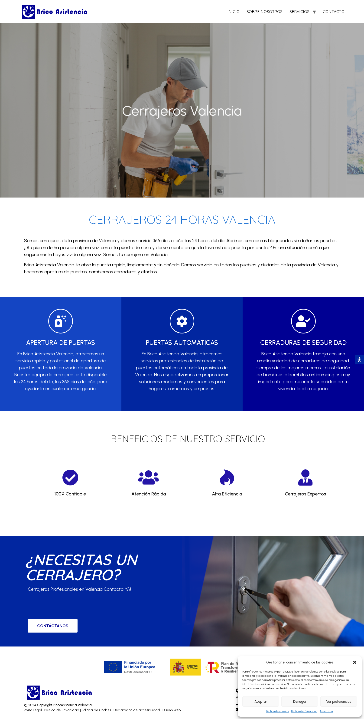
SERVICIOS (299, 11)
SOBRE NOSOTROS (265, 11)
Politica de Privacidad (62, 710)
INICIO (234, 11)
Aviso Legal (326, 711)
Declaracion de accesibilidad (137, 710)
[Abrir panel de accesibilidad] (359, 359)
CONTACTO (333, 11)
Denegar (299, 701)
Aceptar (260, 701)
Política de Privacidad (304, 711)
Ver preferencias (338, 701)
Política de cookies (277, 711)
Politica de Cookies (96, 710)
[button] (354, 662)
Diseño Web (171, 710)
